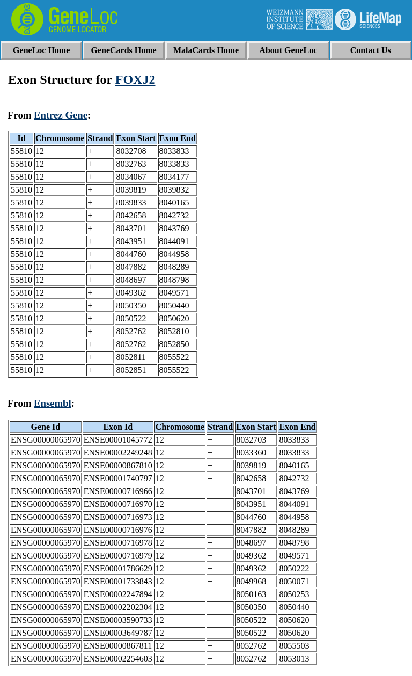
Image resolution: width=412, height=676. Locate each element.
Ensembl (52, 403)
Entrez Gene (60, 115)
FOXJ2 (135, 79)
